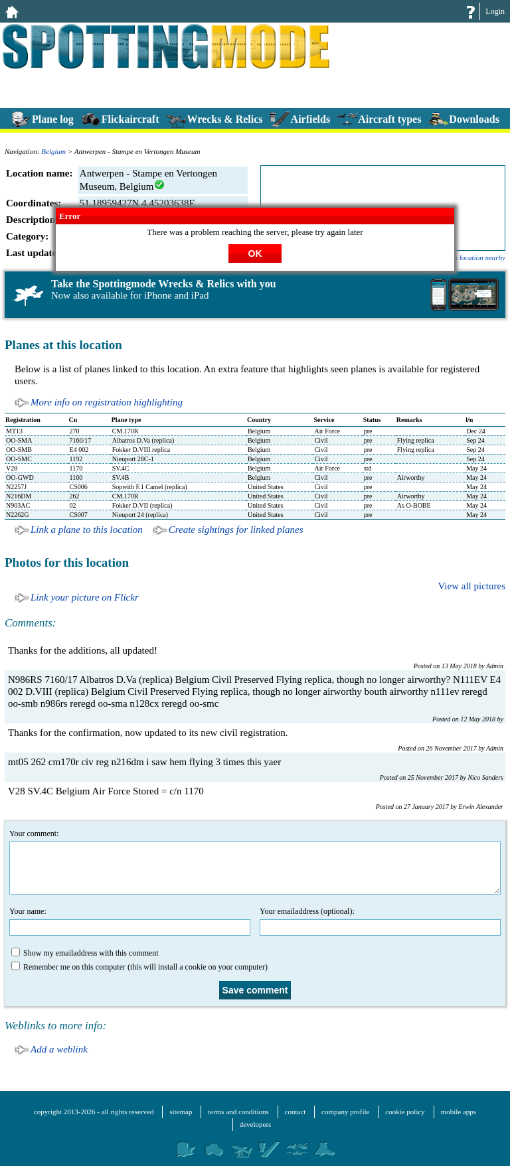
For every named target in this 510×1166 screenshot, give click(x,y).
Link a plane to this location (87, 529)
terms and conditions (238, 1112)
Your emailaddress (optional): (380, 921)
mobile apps (458, 1112)
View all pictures (471, 586)
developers (256, 1124)
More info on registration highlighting (107, 402)
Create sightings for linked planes (236, 529)
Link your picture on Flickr (85, 597)
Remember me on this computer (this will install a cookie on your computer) (139, 967)
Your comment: (255, 862)
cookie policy (405, 1112)
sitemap (180, 1112)
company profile (345, 1112)
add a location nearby (473, 257)
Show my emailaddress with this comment (85, 953)
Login (495, 11)
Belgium (53, 151)
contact (295, 1112)
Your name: (129, 921)
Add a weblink (59, 1049)
